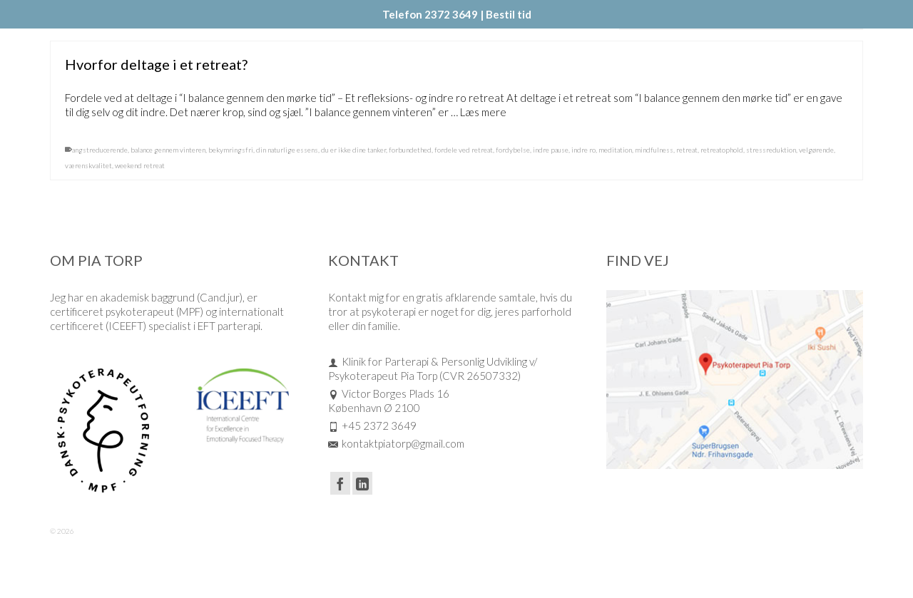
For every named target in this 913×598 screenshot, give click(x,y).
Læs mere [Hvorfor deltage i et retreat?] (483, 112)
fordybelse (513, 150)
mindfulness (654, 150)
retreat (687, 150)
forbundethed (410, 150)
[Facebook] (340, 483)
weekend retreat (140, 166)
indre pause (550, 150)
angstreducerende (100, 150)
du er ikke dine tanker (353, 150)
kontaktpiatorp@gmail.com (396, 443)
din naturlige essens (287, 150)
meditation (615, 150)
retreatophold (721, 150)
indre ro (583, 150)
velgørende (816, 150)
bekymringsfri (230, 150)
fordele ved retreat (463, 150)
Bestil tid (508, 14)
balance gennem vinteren (168, 150)
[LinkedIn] (362, 483)
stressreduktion (771, 150)
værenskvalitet (88, 166)
